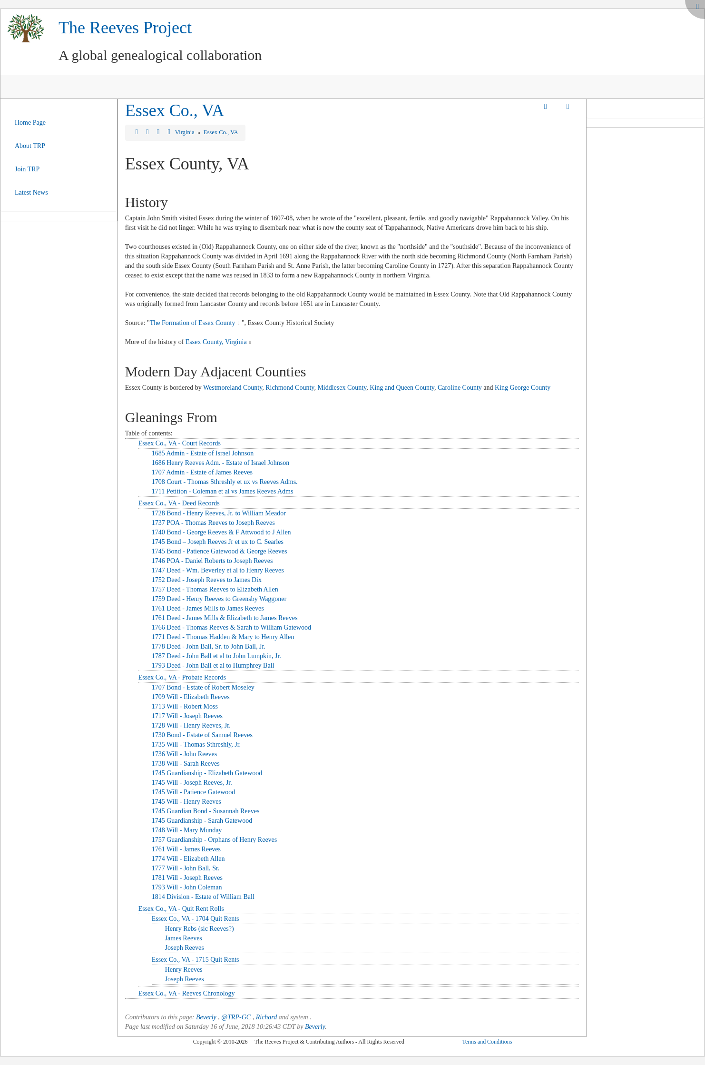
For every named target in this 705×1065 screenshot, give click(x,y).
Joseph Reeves (184, 947)
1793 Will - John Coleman (187, 887)
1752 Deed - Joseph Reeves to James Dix (207, 579)
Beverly (206, 1017)
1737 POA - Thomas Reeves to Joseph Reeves (213, 522)
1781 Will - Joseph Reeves (187, 877)
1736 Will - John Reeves (184, 754)
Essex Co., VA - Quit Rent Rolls (181, 908)
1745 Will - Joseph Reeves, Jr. (192, 782)
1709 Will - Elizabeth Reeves (191, 696)
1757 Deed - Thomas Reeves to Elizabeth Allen (215, 589)
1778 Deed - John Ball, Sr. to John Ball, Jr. (208, 646)
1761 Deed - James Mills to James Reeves (208, 608)
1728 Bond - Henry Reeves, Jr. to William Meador (219, 513)
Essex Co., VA (175, 110)
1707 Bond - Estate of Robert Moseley (203, 687)
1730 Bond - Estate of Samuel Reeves (202, 735)
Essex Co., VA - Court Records (179, 443)
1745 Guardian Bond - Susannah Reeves (206, 811)
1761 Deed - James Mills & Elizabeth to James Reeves (225, 617)
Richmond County (289, 387)
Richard (266, 1017)
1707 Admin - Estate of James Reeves (202, 472)
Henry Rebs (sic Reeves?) (199, 928)
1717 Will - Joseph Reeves (187, 716)
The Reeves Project (125, 27)
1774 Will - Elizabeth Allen (188, 858)
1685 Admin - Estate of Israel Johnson (203, 453)
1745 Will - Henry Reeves (186, 801)
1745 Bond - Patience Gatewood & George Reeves (219, 551)
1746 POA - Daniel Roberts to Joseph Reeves (212, 560)
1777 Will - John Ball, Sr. (186, 868)
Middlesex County (341, 387)
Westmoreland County (232, 387)
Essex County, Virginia (216, 341)
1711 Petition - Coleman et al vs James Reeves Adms (223, 491)
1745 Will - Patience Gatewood (193, 792)
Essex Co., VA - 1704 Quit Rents (195, 918)
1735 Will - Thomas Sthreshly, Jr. (196, 744)
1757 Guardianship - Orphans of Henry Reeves (214, 839)
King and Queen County (402, 387)
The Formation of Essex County (192, 322)
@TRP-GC (236, 1017)
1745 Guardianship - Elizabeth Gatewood (207, 773)
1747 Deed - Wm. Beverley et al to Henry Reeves (218, 570)
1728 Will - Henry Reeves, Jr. (191, 725)
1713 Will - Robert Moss (185, 706)
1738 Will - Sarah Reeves (186, 763)
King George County (522, 387)
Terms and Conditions (487, 1041)
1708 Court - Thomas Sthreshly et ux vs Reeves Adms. (225, 481)
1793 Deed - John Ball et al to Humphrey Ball (213, 665)
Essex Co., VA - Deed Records (179, 503)
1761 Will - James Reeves (186, 849)
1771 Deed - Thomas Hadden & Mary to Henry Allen (223, 637)
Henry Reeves (184, 969)
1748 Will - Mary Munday (187, 830)
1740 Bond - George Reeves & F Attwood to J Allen (221, 532)
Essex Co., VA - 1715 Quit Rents (195, 959)
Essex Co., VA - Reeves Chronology (186, 993)
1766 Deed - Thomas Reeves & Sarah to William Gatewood (231, 627)
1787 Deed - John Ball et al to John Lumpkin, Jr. (216, 656)
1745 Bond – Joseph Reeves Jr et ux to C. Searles (218, 541)
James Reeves (183, 938)
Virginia (185, 132)
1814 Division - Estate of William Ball (203, 896)
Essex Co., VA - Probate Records (182, 677)
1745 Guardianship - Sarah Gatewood (202, 820)
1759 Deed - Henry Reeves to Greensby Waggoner (219, 598)
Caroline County (460, 387)
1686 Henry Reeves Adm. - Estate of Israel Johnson (221, 462)
